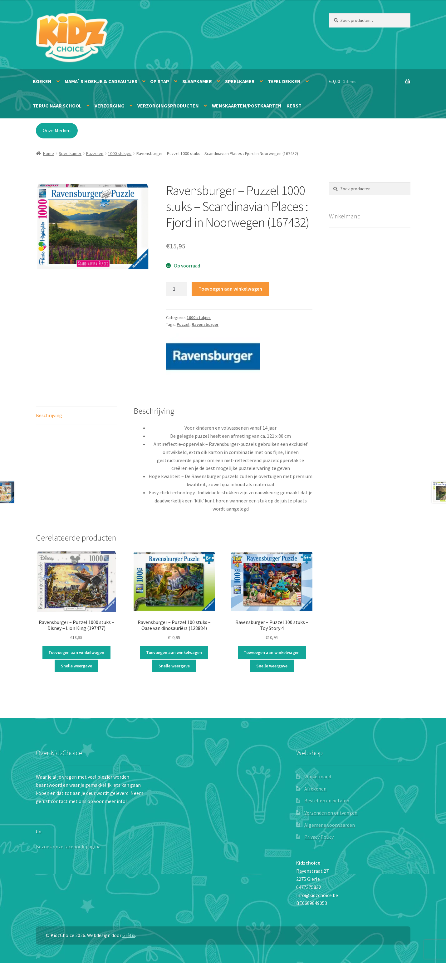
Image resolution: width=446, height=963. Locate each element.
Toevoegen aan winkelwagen (230, 289)
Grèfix (128, 935)
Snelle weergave (76, 666)
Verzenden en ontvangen (330, 813)
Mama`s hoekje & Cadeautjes (101, 81)
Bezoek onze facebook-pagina (68, 846)
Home (48, 153)
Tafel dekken (284, 81)
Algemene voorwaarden (329, 825)
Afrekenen (315, 789)
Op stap (159, 81)
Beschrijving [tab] (49, 415)
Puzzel (183, 324)
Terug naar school (57, 105)
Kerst (294, 105)
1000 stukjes (119, 153)
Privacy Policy (319, 837)
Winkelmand (317, 776)
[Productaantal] (176, 289)
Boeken (42, 81)
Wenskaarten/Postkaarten (247, 105)
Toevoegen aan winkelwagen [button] (76, 652)
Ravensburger (205, 324)
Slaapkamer (197, 81)
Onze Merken (57, 130)
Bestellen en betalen (326, 800)
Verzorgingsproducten (168, 105)
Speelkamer (240, 81)
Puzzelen (94, 153)
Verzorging (110, 105)
